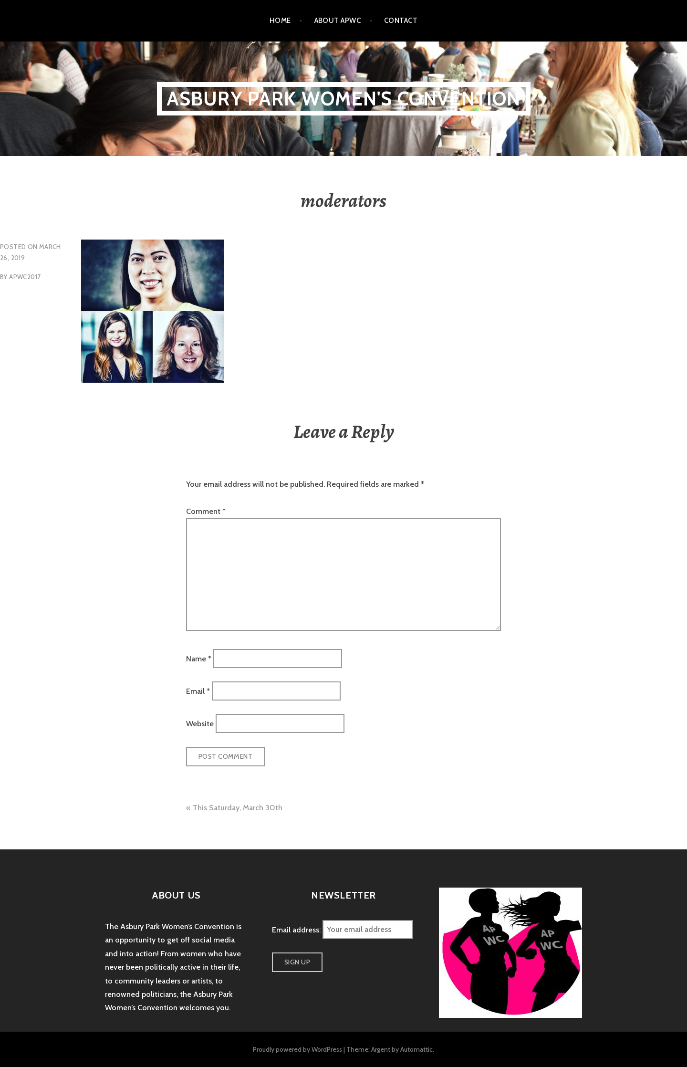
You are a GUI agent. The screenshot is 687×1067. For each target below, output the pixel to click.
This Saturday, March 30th (237, 807)
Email (198, 691)
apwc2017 (25, 277)
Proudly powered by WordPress (297, 1049)
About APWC (337, 20)
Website (200, 723)
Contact (400, 20)
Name (198, 658)
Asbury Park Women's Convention (344, 98)
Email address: (297, 929)
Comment (206, 511)
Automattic (416, 1049)
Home (280, 20)
